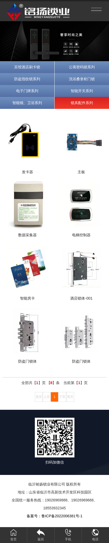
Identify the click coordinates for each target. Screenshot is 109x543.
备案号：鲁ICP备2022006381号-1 (55, 516)
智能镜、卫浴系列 (27, 103)
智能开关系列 (82, 91)
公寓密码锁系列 (82, 67)
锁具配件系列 (82, 103)
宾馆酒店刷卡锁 (27, 67)
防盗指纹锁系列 (27, 79)
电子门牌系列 (27, 91)
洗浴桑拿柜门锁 (82, 79)
